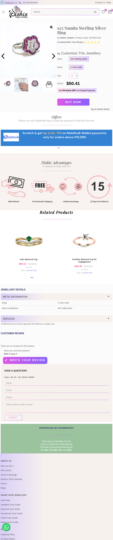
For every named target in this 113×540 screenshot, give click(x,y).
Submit (13, 421)
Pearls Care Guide (9, 521)
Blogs (3, 491)
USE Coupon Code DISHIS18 (82, 2)
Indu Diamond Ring (28, 262)
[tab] (56, 300)
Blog (109, 2)
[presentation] (3, 57)
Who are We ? (7, 469)
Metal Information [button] (15, 301)
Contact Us (100, 2)
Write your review (27, 364)
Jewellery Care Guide (10, 508)
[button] (31, 281)
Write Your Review (75, 42)
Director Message (9, 478)
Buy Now (73, 101)
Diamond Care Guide (10, 512)
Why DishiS (6, 474)
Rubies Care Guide (9, 525)
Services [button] (9, 323)
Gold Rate (5, 503)
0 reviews (61, 42)
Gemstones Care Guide (11, 516)
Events (4, 487)
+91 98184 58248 (101, 108)
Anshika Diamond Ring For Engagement (84, 263)
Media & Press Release (11, 482)
